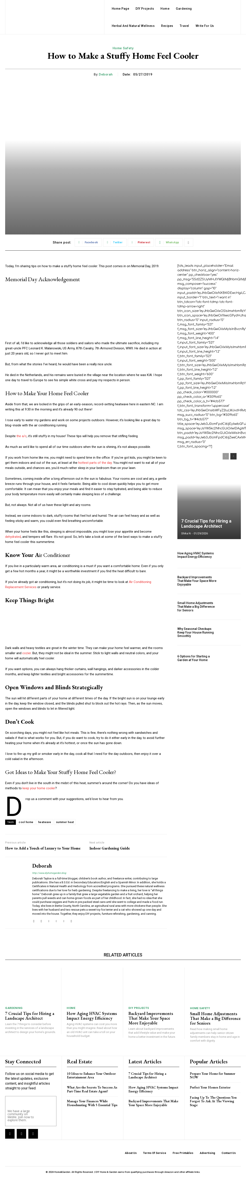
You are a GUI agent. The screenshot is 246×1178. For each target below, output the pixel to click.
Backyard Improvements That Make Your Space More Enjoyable (196, 580)
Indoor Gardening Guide (109, 848)
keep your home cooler (39, 788)
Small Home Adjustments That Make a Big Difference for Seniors (196, 606)
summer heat (65, 822)
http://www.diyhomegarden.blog (49, 873)
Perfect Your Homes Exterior (210, 1087)
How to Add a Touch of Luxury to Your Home (42, 848)
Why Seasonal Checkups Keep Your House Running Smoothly (195, 632)
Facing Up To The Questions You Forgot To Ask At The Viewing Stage (213, 1101)
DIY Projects (138, 1008)
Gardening (14, 1008)
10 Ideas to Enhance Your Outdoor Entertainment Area (91, 1075)
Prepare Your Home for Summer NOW (212, 1075)
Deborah (106, 74)
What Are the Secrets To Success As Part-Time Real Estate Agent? (92, 1089)
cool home (26, 822)
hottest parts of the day (94, 463)
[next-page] (233, 456)
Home (71, 1008)
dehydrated (13, 537)
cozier (26, 653)
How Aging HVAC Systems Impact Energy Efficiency (195, 555)
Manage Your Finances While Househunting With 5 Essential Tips (92, 1103)
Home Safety (123, 48)
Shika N (186, 533)
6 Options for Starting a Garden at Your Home (193, 658)
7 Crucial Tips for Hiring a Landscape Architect (206, 523)
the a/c (22, 436)
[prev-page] (226, 456)
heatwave (44, 822)
